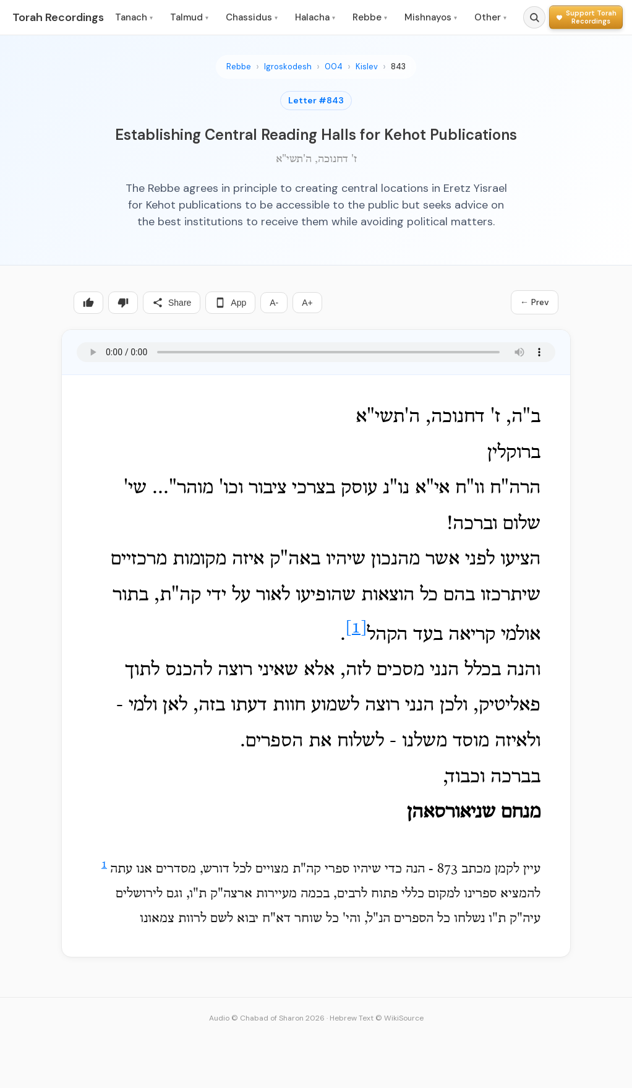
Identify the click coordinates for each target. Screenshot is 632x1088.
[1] (356, 628)
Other (490, 17)
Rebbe (369, 17)
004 (334, 66)
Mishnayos (430, 17)
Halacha (315, 17)
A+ (307, 303)
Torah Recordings (58, 17)
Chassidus (252, 17)
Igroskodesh (288, 66)
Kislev (367, 66)
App (230, 302)
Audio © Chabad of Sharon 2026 (267, 1018)
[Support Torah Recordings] (586, 17)
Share (171, 302)
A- (274, 303)
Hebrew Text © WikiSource (377, 1018)
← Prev (534, 302)
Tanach (134, 17)
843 (398, 66)
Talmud (189, 17)
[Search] (534, 17)
